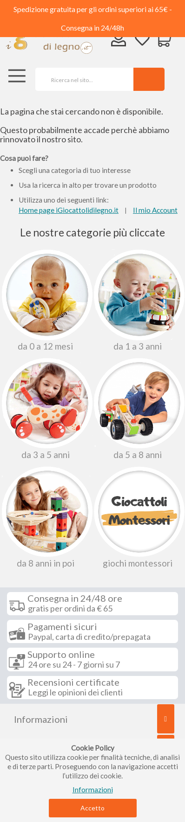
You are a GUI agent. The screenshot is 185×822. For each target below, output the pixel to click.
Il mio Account (155, 210)
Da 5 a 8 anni (138, 408)
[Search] (149, 79)
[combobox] (81, 79)
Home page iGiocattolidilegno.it (69, 210)
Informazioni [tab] (41, 719)
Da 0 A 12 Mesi (46, 300)
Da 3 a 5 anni (46, 408)
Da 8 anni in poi (46, 517)
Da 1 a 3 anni (138, 300)
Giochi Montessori (138, 517)
